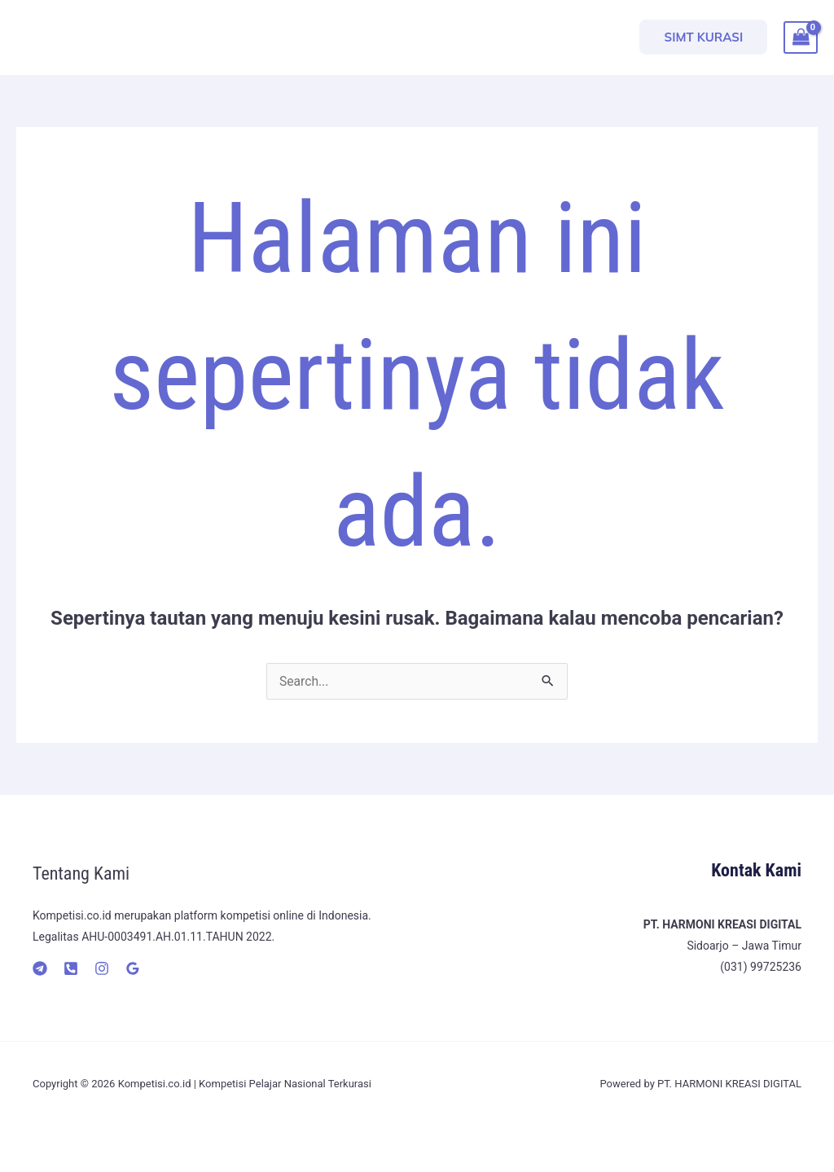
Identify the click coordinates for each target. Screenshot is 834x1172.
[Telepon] (71, 968)
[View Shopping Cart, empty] (801, 37)
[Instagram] (101, 968)
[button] (703, 37)
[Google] (132, 968)
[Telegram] (40, 968)
